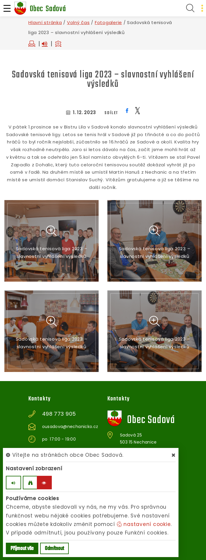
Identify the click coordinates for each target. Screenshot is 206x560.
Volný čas (78, 22)
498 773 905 (59, 413)
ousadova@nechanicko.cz (70, 426)
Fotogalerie (108, 22)
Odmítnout (54, 548)
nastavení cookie (144, 524)
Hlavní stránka (45, 22)
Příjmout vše (22, 548)
